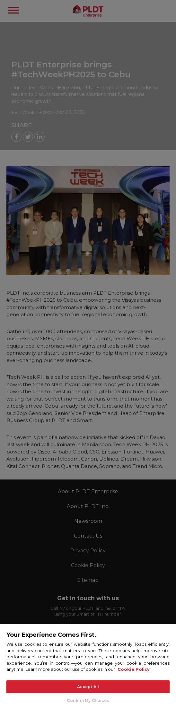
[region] (88, 666)
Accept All (88, 686)
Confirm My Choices (88, 700)
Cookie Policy (134, 669)
